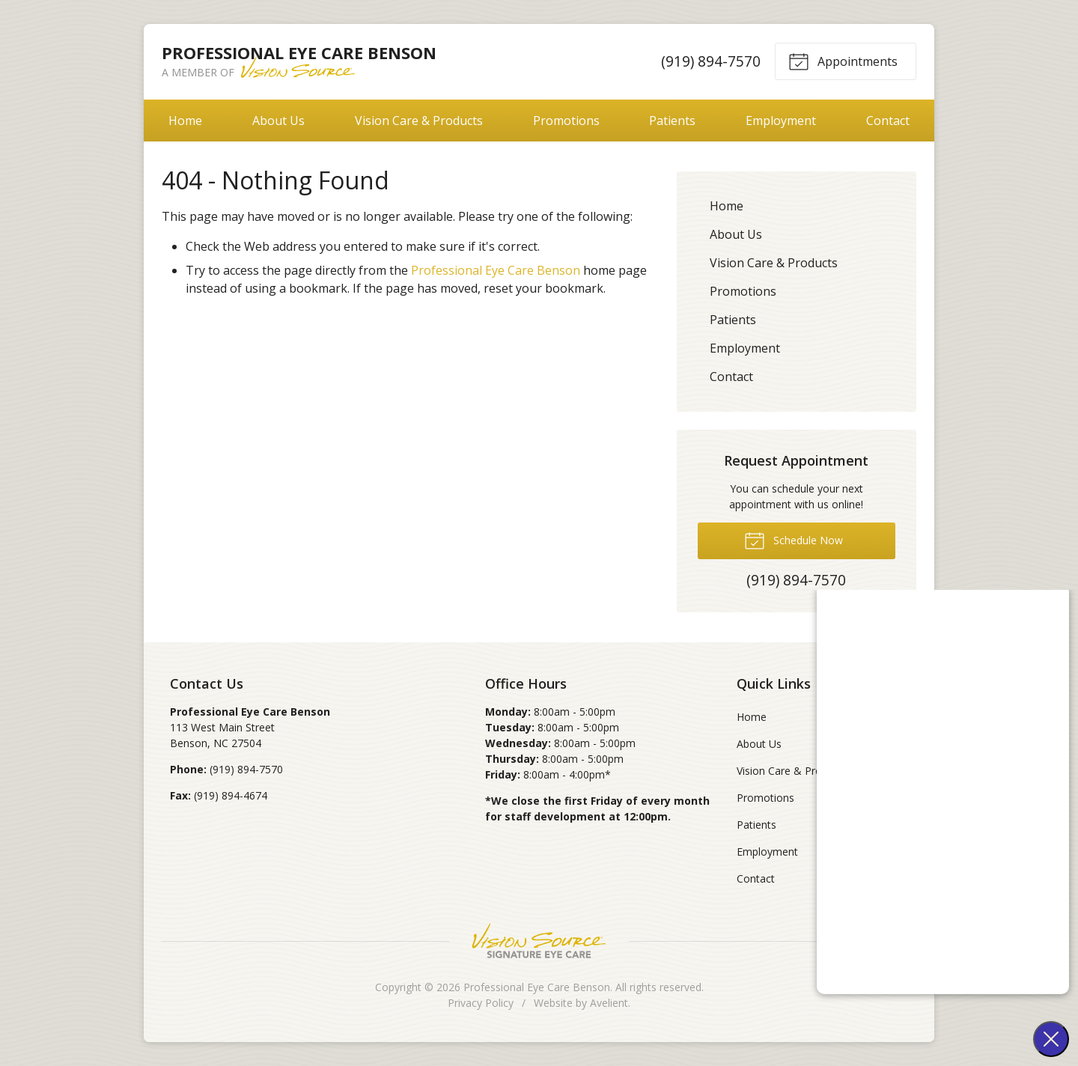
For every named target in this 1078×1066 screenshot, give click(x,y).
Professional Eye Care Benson (495, 270)
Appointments (843, 60)
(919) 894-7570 (711, 61)
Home (185, 120)
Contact (888, 120)
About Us (278, 120)
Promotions (566, 120)
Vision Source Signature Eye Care (539, 940)
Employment (781, 120)
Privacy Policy (481, 1003)
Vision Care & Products (419, 120)
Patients (672, 120)
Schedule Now (793, 539)
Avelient (609, 1003)
